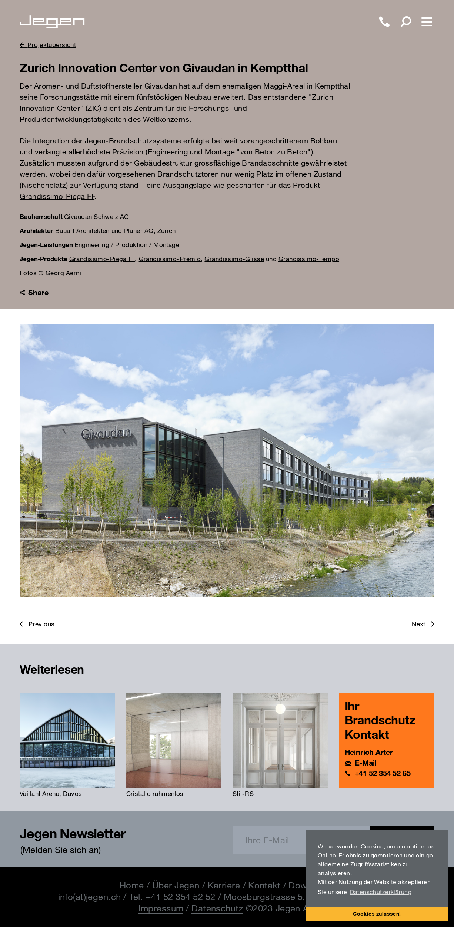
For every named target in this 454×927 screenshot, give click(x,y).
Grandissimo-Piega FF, (103, 259)
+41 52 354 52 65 (383, 773)
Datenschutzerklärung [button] (381, 891)
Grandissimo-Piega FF (57, 196)
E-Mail (366, 762)
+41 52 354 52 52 (181, 896)
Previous (40, 624)
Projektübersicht (51, 45)
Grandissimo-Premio (170, 259)
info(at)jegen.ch (89, 896)
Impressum (161, 908)
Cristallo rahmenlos (155, 793)
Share (34, 292)
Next (419, 624)
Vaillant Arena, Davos (51, 793)
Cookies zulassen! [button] (377, 913)
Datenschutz (217, 908)
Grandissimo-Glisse (234, 259)
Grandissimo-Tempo (308, 259)
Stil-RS (243, 793)
